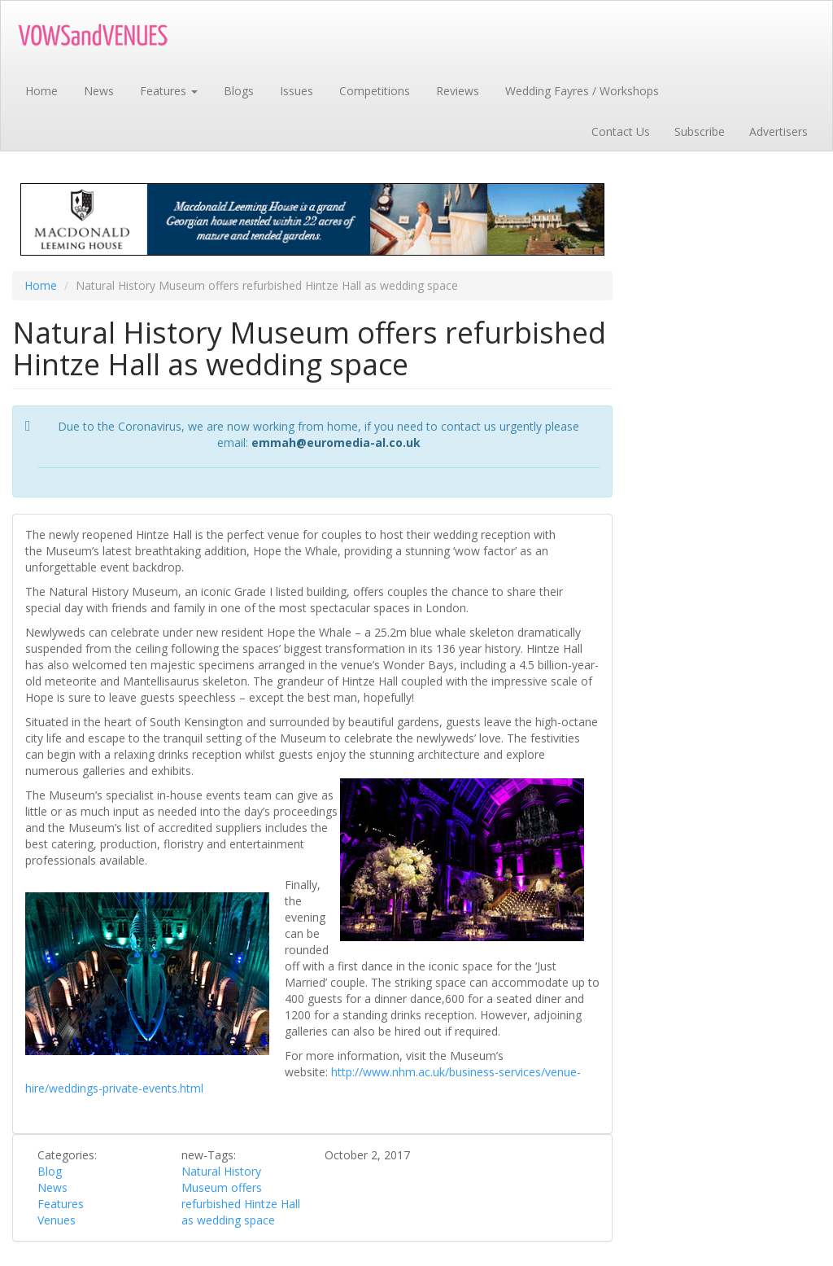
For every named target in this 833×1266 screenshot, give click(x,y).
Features (169, 91)
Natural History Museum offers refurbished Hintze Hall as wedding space (240, 1195)
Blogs (239, 91)
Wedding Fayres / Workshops (582, 91)
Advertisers (778, 131)
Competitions (374, 91)
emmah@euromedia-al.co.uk (336, 442)
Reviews (457, 91)
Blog (49, 1171)
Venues (56, 1220)
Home (41, 91)
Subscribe (699, 131)
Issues (296, 91)
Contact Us (620, 131)
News (99, 91)
